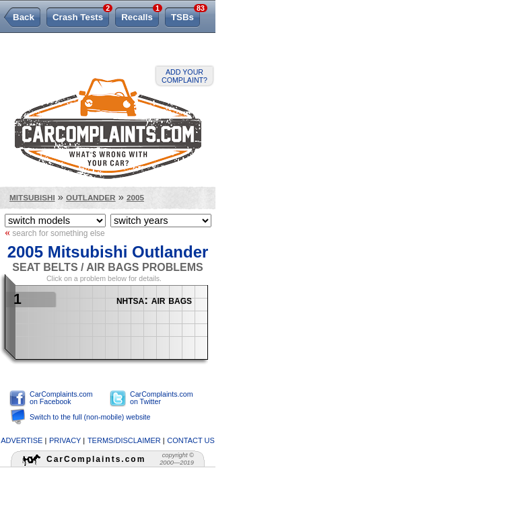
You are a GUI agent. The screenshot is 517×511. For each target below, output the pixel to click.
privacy (65, 440)
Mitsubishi (32, 197)
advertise (21, 440)
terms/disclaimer (124, 440)
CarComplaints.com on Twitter (161, 397)
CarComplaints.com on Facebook (61, 397)
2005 (135, 197)
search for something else (55, 232)
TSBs (185, 14)
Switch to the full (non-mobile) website (90, 417)
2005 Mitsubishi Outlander (108, 252)
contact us (191, 440)
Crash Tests (81, 14)
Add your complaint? (184, 76)
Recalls (140, 14)
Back (23, 17)
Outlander (91, 197)
